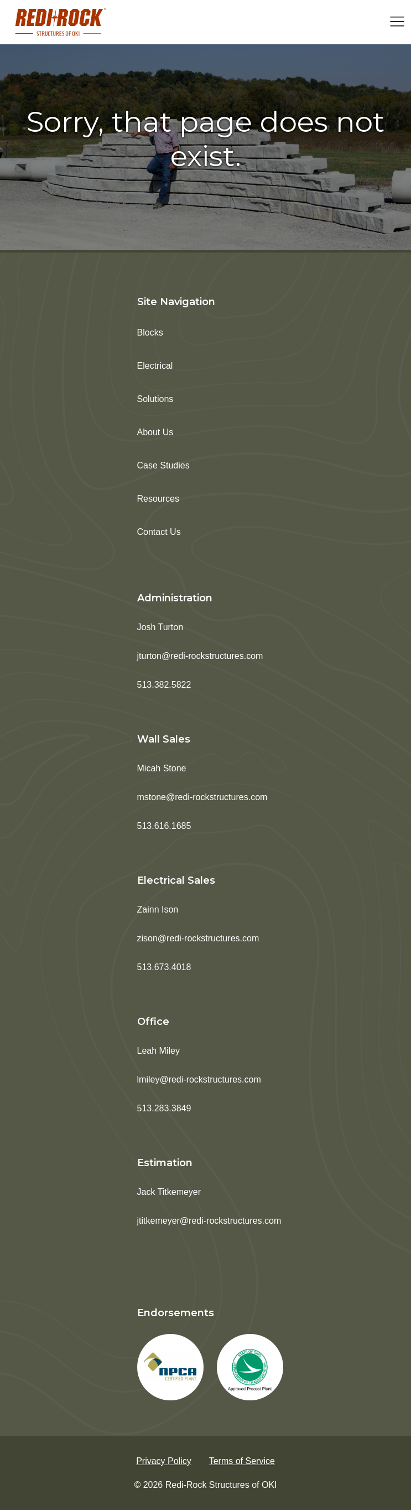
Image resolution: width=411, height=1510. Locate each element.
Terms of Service (242, 1461)
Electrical (155, 365)
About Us (155, 432)
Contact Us (159, 532)
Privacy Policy (163, 1461)
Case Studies (163, 465)
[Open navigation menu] (397, 22)
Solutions (155, 399)
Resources (158, 498)
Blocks (150, 332)
